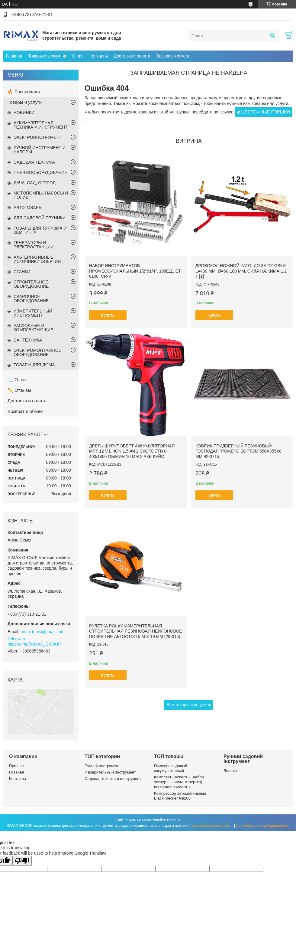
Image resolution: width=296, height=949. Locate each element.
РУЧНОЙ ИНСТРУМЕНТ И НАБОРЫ (40, 149)
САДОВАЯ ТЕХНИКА (34, 162)
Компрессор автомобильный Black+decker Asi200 (180, 795)
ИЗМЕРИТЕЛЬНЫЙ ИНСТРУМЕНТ (33, 313)
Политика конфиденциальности (262, 825)
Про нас (16, 766)
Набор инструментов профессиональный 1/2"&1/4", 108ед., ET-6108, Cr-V (135, 271)
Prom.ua (174, 820)
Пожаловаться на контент (211, 825)
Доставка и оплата (132, 56)
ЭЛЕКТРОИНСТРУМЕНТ (38, 137)
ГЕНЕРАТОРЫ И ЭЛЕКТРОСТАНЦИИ (33, 244)
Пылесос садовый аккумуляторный (170, 768)
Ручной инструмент (102, 766)
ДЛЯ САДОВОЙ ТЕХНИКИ (40, 217)
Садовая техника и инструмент (113, 778)
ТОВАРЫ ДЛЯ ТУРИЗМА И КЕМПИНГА (40, 230)
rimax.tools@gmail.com (43, 631)
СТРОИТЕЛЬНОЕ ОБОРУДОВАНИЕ (31, 284)
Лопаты (230, 770)
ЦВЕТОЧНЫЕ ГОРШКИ (265, 111)
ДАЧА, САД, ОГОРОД (35, 182)
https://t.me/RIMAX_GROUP (34, 644)
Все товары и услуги (187, 704)
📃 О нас (17, 379)
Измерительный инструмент (110, 772)
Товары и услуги (44, 56)
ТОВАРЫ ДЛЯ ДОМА (34, 364)
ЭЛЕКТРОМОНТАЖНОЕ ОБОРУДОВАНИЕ (37, 352)
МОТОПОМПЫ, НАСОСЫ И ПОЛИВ (41, 195)
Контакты (98, 56)
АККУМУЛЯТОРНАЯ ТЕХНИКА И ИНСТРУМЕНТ (41, 124)
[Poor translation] (22, 861)
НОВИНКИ (24, 112)
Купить (107, 315)
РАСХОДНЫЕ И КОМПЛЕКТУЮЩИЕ (33, 327)
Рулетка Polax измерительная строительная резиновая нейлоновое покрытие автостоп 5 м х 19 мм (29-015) (135, 631)
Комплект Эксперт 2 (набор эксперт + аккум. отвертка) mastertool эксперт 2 (179, 782)
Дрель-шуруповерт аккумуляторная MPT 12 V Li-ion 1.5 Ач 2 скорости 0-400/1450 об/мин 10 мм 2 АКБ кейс (132, 451)
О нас (77, 56)
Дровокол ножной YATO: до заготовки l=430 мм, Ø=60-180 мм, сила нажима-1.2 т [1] (241, 271)
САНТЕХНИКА (28, 340)
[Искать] (272, 35)
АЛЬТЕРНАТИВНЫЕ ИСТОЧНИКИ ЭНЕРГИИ (37, 259)
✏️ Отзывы (19, 390)
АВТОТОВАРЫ (28, 207)
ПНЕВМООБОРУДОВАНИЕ (40, 172)
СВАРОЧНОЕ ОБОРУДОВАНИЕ (31, 298)
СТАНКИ (22, 271)
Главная (14, 56)
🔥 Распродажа (24, 91)
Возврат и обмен (172, 56)
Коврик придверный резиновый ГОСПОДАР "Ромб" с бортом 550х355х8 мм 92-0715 (238, 451)
